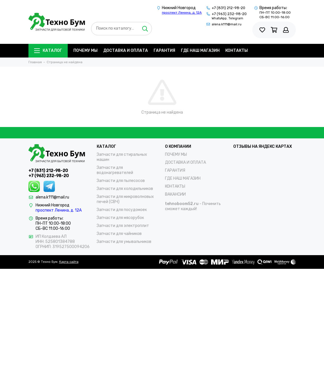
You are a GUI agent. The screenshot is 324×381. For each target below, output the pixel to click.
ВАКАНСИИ (175, 194)
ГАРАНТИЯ (164, 50)
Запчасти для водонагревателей (115, 170)
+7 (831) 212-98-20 (228, 8)
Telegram (235, 18)
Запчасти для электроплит (123, 225)
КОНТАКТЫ (236, 50)
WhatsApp (219, 18)
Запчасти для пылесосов (121, 180)
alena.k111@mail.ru (227, 24)
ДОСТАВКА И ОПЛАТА (125, 50)
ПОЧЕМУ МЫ (85, 50)
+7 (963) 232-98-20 (229, 14)
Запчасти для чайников (119, 233)
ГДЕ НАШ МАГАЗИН (200, 50)
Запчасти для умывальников (124, 241)
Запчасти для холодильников (125, 188)
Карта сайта (69, 262)
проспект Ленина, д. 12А (182, 13)
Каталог (48, 50)
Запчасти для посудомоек (122, 209)
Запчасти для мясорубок (120, 217)
